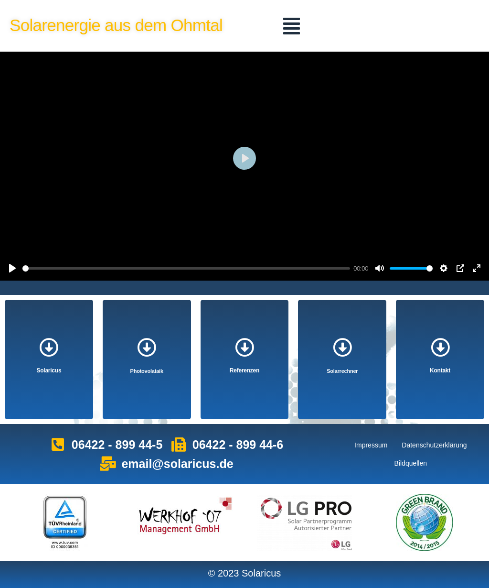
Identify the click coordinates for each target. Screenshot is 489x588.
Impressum (370, 445)
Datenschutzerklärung (434, 445)
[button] (291, 26)
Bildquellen (410, 463)
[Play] (12, 268)
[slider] (186, 268)
